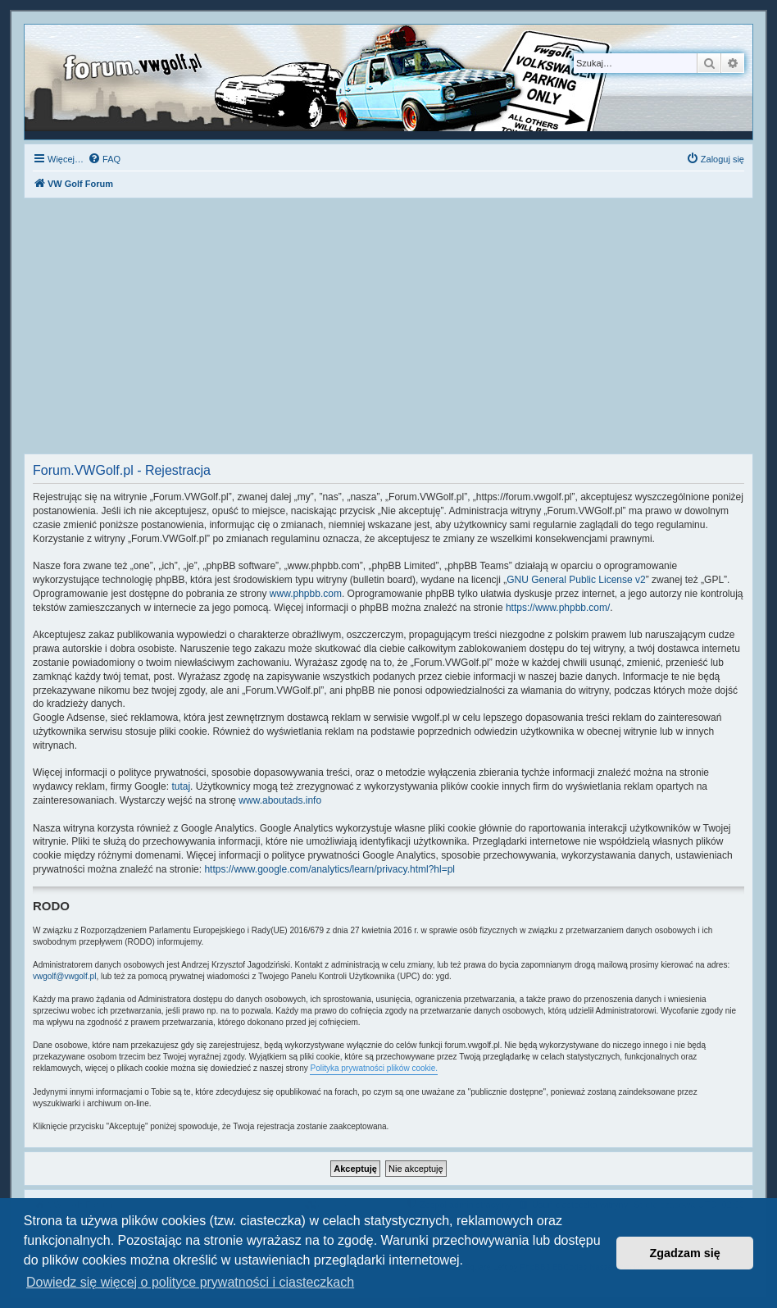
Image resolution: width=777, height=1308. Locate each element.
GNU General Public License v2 (576, 580)
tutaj (180, 786)
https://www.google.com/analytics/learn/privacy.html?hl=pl (329, 869)
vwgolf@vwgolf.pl (64, 976)
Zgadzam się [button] (685, 1253)
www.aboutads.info (280, 800)
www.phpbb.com (306, 593)
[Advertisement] (388, 330)
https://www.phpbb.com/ (558, 607)
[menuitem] (104, 159)
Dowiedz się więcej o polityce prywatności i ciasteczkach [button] (190, 1282)
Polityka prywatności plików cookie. (374, 1068)
